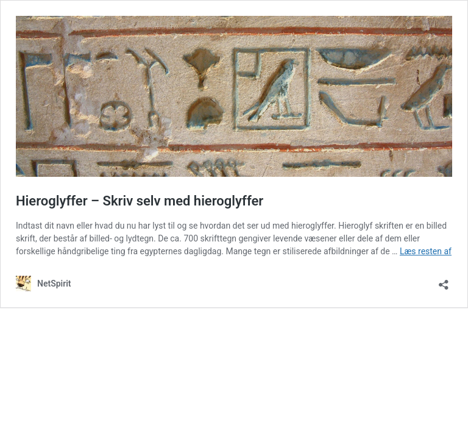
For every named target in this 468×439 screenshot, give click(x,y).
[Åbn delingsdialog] (443, 280)
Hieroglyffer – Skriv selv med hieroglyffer (139, 201)
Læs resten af (426, 251)
